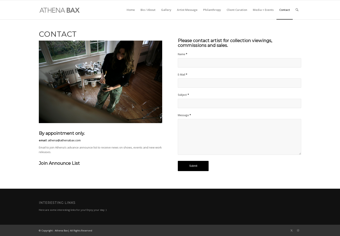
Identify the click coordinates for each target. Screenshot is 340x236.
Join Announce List (59, 163)
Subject (183, 95)
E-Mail (182, 74)
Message (184, 115)
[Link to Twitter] (291, 230)
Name (182, 54)
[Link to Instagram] (298, 230)
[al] (59, 9)
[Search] (297, 9)
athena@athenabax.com (64, 140)
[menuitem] (131, 9)
